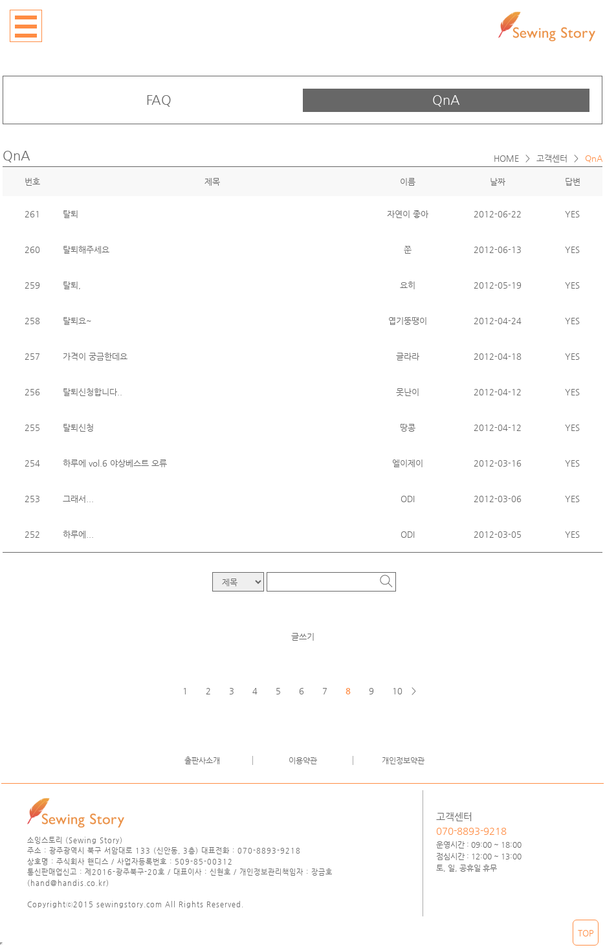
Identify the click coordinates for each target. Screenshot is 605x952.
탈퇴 (70, 214)
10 (397, 691)
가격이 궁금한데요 (95, 356)
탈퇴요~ (77, 321)
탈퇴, (72, 285)
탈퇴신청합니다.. (92, 392)
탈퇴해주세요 (86, 249)
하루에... (78, 534)
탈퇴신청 (78, 427)
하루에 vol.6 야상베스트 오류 (115, 463)
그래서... (78, 499)
